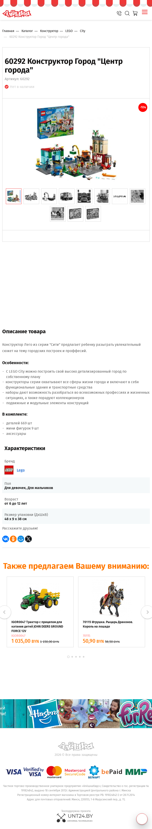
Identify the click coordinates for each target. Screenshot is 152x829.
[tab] (13, 196)
